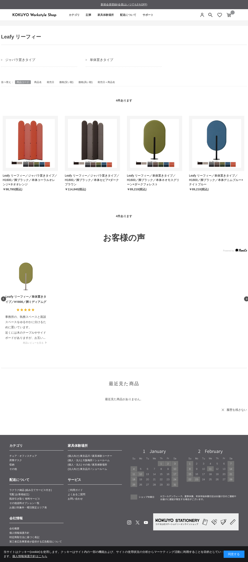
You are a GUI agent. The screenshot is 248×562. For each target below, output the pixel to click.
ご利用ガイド (75, 490)
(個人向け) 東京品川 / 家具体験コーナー (90, 455)
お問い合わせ (75, 498)
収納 (11, 464)
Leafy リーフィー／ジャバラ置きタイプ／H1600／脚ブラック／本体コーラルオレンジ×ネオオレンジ (30, 180)
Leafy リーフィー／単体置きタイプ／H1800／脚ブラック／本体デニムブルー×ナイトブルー (216, 180)
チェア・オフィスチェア (23, 455)
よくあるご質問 (76, 494)
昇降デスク (15, 460)
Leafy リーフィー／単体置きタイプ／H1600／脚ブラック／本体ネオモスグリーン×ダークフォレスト (153, 180)
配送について (128, 14)
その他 (13, 469)
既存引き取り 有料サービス (24, 498)
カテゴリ (74, 14)
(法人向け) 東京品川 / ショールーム (87, 469)
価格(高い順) (85, 82)
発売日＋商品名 (106, 82)
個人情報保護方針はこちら (29, 556)
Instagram (129, 522)
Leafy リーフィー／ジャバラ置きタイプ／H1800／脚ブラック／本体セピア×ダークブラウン (92, 180)
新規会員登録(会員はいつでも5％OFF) (124, 4)
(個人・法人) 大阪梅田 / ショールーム (89, 460)
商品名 (38, 82)
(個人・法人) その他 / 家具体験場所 (87, 464)
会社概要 (14, 528)
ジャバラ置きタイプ (20, 60)
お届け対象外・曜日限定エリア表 (28, 507)
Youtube (146, 522)
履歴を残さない (237, 409)
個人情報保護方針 (19, 532)
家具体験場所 (106, 14)
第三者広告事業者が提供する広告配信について (35, 541)
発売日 (50, 82)
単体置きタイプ (101, 60)
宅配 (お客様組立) (19, 494)
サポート (148, 14)
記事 (88, 14)
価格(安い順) (66, 82)
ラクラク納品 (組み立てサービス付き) (30, 490)
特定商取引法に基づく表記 (24, 537)
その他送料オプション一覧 (24, 503)
